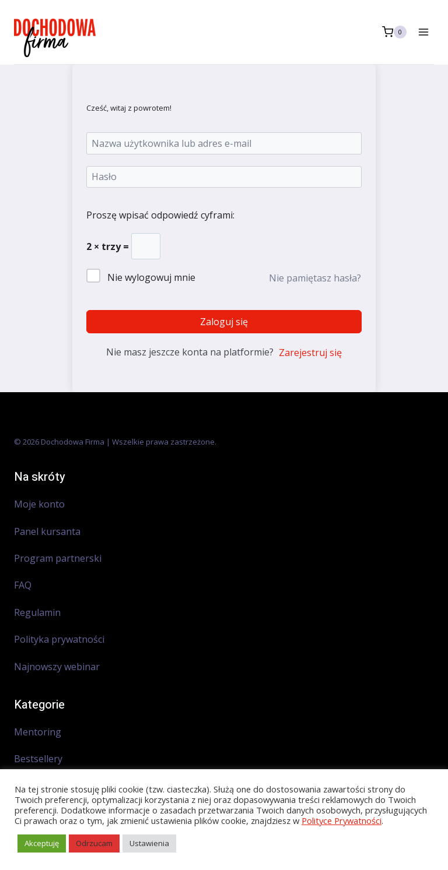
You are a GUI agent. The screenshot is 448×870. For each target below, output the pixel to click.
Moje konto (39, 504)
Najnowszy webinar (58, 666)
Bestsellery (38, 758)
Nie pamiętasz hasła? (315, 278)
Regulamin (37, 612)
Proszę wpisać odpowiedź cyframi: (160, 215)
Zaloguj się (224, 321)
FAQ (23, 585)
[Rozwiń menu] (423, 32)
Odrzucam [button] (94, 843)
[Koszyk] (394, 32)
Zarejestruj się (310, 352)
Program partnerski (58, 558)
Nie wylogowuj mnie (151, 277)
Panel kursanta (47, 531)
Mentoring (37, 731)
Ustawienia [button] (149, 843)
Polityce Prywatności (342, 820)
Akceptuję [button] (41, 843)
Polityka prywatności (59, 639)
